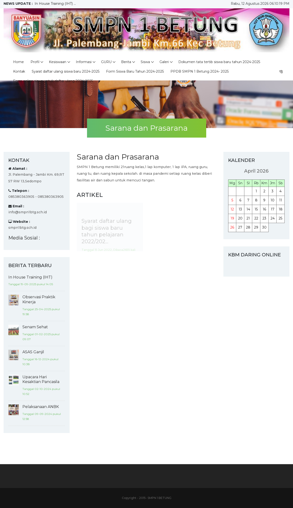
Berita (126, 62)
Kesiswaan (57, 62)
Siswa (145, 62)
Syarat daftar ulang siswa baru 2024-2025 (65, 71)
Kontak (19, 71)
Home (18, 62)
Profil (35, 62)
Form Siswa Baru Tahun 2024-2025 (135, 71)
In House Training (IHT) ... (55, 3)
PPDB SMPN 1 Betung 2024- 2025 (199, 71)
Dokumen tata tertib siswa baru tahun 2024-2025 (219, 62)
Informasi (84, 62)
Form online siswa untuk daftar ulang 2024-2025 (53, 81)
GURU (106, 62)
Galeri (164, 62)
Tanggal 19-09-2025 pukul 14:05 (30, 284)
